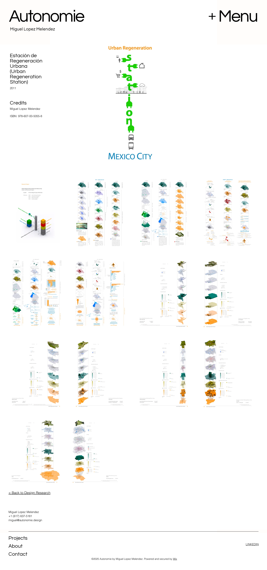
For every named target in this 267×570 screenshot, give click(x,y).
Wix (175, 558)
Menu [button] (237, 16)
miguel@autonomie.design (25, 520)
